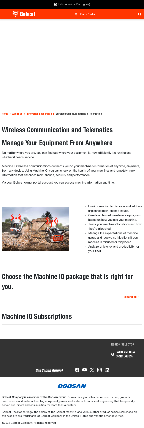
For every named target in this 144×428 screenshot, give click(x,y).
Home (5, 113)
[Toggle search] (138, 14)
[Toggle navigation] (5, 14)
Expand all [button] (131, 297)
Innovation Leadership (39, 113)
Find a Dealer (87, 14)
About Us (17, 113)
